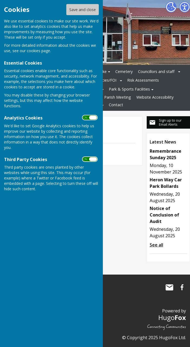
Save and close (82, 9)
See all (156, 245)
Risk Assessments (143, 80)
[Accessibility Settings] (184, 7)
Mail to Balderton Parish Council (169, 287)
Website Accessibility (154, 97)
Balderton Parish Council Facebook (182, 287)
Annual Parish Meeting (111, 97)
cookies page (38, 50)
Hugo (172, 317)
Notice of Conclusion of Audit (164, 214)
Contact (116, 104)
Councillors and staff (156, 71)
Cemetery (124, 71)
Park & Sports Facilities (129, 89)
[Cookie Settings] (171, 7)
